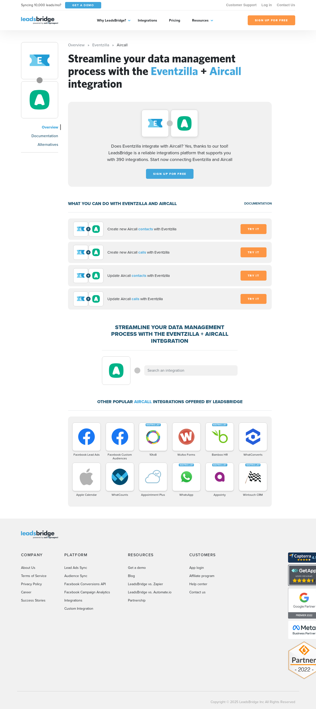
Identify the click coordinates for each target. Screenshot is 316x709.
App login (196, 567)
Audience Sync (75, 575)
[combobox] (191, 370)
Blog (131, 575)
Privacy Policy (31, 584)
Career (26, 592)
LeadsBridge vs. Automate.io (149, 592)
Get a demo (137, 567)
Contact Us (286, 5)
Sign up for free (169, 174)
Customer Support (241, 5)
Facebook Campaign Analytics (87, 592)
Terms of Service (34, 575)
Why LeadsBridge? (111, 20)
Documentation (44, 136)
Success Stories (33, 600)
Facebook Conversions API (85, 584)
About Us (28, 567)
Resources (200, 20)
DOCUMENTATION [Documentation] (258, 203)
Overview (50, 127)
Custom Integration (78, 608)
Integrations (147, 20)
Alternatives (48, 144)
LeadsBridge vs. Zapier (145, 584)
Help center (198, 584)
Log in (267, 5)
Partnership (137, 600)
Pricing (174, 20)
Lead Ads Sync (75, 567)
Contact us (197, 592)
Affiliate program (201, 575)
